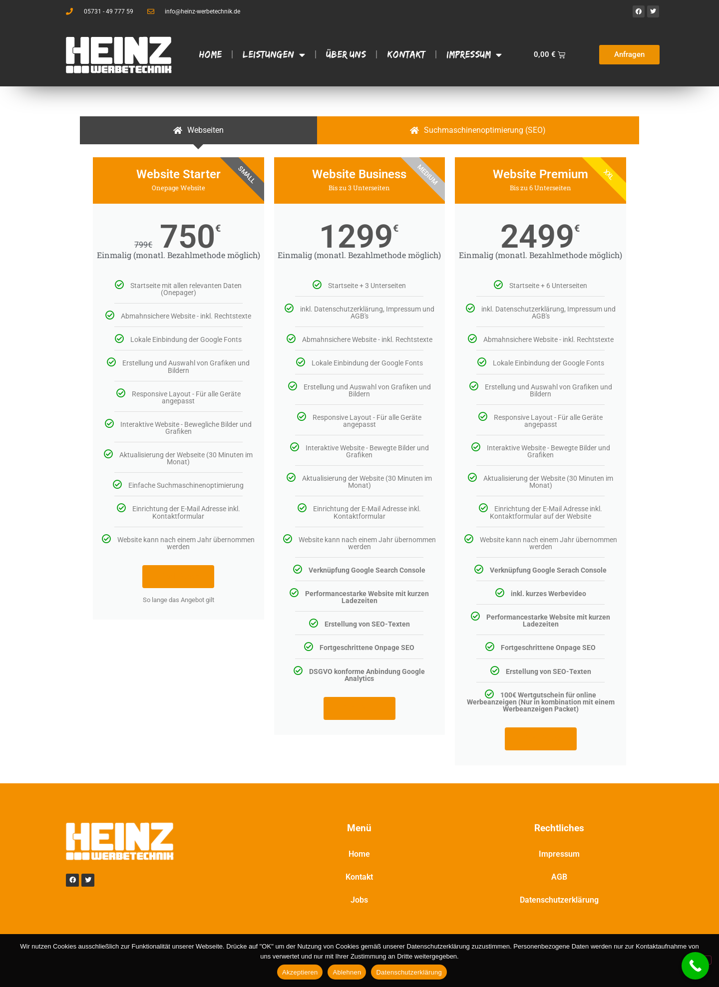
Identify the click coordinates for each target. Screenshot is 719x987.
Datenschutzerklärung (559, 900)
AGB (559, 877)
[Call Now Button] (695, 966)
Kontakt (406, 54)
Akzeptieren (300, 972)
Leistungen (274, 54)
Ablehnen (347, 972)
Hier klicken (178, 576)
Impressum (474, 54)
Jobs (359, 900)
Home (210, 54)
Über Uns (346, 54)
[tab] (198, 130)
